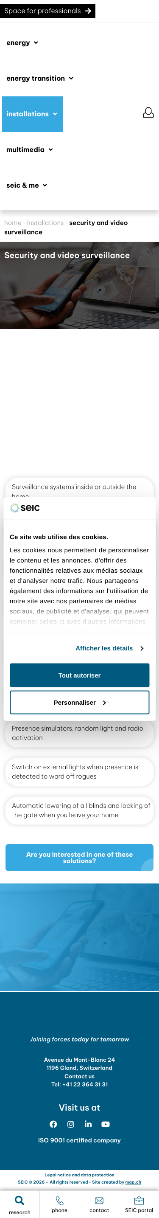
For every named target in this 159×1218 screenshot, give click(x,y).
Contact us (79, 1076)
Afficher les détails (104, 648)
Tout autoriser (80, 674)
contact (99, 1210)
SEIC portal (139, 1210)
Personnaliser (80, 702)
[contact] (99, 1200)
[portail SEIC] (139, 1200)
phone (59, 1210)
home (13, 223)
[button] (23, 43)
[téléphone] (59, 1200)
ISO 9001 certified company (79, 1140)
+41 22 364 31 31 (85, 1084)
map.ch (133, 1182)
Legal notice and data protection (79, 1175)
